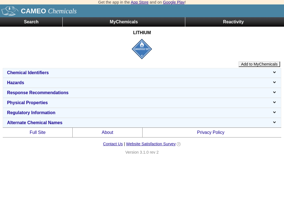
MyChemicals (124, 21)
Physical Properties (142, 102)
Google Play (174, 2)
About (107, 132)
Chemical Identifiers (142, 72)
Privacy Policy (211, 132)
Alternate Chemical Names (142, 122)
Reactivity (233, 21)
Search (31, 21)
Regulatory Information (142, 112)
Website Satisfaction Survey (151, 144)
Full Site (37, 132)
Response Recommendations (142, 92)
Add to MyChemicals (259, 64)
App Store (140, 2)
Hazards (142, 82)
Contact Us (113, 144)
